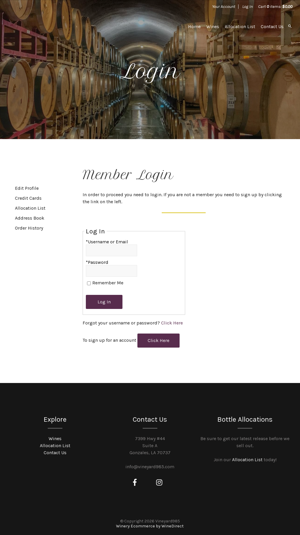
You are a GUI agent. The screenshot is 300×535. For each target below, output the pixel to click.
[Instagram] (159, 482)
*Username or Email (107, 242)
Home (194, 26)
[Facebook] (135, 482)
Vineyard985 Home (52, 26)
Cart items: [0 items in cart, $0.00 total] (275, 6)
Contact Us (272, 26)
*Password (97, 262)
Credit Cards (28, 198)
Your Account (223, 6)
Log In (247, 6)
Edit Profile (27, 188)
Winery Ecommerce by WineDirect (150, 526)
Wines (212, 26)
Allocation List (240, 26)
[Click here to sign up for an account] (158, 341)
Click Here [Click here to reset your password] (172, 323)
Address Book (29, 218)
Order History (29, 228)
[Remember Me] (89, 283)
